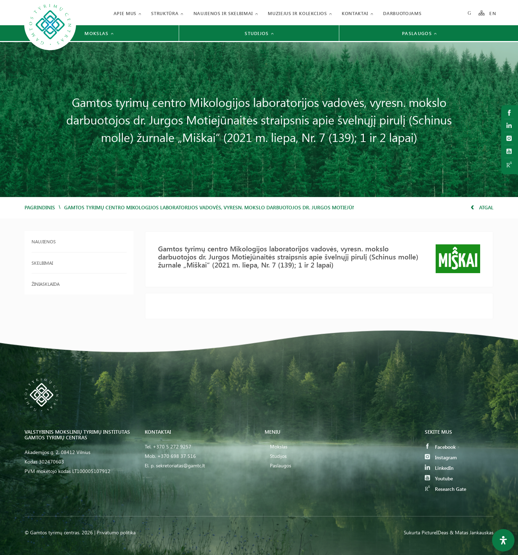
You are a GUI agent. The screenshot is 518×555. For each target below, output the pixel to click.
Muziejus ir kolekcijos (297, 13)
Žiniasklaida (46, 284)
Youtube (439, 478)
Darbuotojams (402, 13)
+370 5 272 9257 (172, 446)
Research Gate (445, 489)
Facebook (440, 447)
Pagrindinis (40, 207)
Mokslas (278, 446)
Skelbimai (42, 263)
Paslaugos (280, 465)
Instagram (441, 457)
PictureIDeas (435, 532)
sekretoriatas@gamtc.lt (180, 465)
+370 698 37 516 (176, 456)
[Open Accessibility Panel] (503, 540)
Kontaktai (355, 13)
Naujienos (44, 241)
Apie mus (125, 13)
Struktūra (164, 13)
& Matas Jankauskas (471, 532)
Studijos (278, 456)
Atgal (482, 207)
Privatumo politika (116, 532)
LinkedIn (439, 468)
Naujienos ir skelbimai (223, 13)
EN (492, 13)
